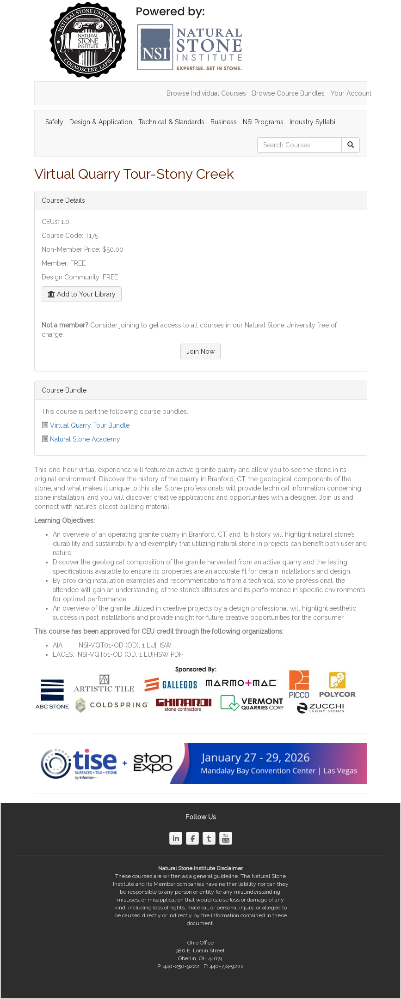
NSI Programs (263, 122)
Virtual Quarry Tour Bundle (90, 425)
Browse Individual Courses (206, 93)
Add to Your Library (82, 294)
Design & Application (100, 122)
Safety (54, 122)
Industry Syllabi (312, 122)
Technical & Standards (171, 122)
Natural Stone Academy (85, 439)
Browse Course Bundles (288, 93)
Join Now (200, 351)
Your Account (351, 93)
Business (223, 122)
